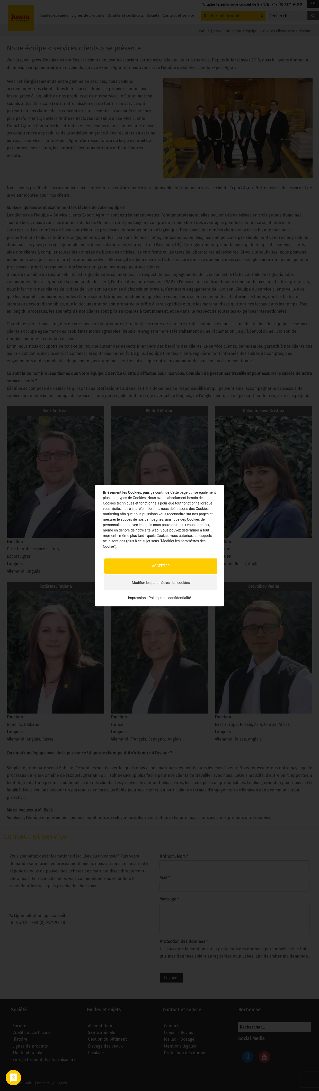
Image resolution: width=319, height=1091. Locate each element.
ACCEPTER (161, 566)
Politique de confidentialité (169, 598)
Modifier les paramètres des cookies (161, 583)
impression (137, 598)
